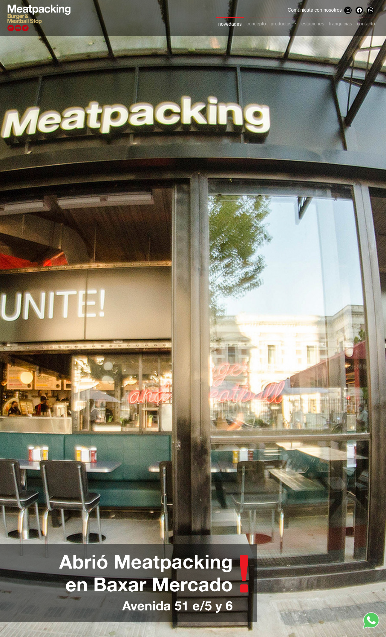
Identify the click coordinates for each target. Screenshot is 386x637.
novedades (230, 24)
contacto (366, 23)
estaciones (312, 23)
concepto (256, 23)
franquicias (340, 23)
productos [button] (282, 23)
